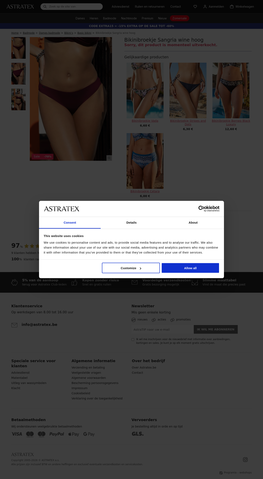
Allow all (190, 268)
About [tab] (193, 222)
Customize (131, 268)
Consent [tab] (70, 222)
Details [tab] (131, 222)
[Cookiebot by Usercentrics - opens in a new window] (201, 209)
